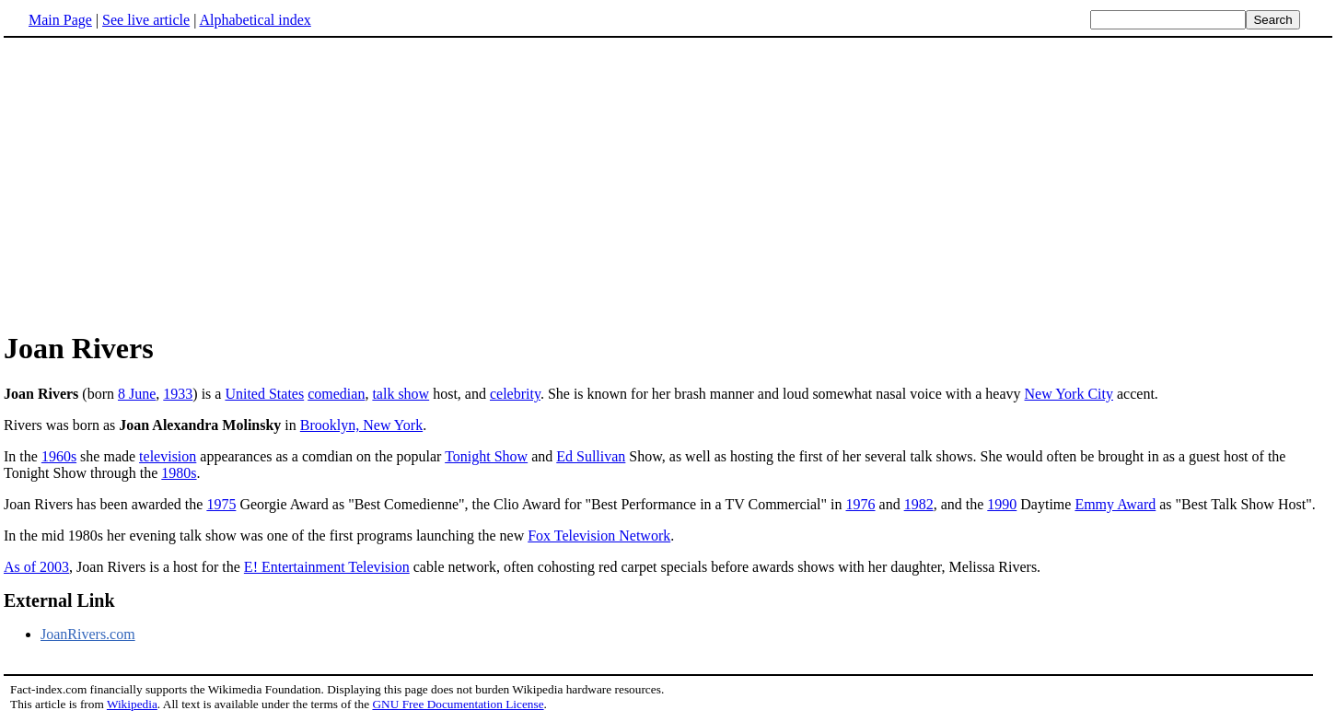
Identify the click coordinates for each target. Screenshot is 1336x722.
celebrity (515, 394)
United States (264, 394)
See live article (146, 20)
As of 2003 (36, 567)
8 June (137, 394)
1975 (221, 504)
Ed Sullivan (590, 456)
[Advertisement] (668, 183)
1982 (919, 504)
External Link (59, 600)
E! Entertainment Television (327, 567)
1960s (58, 456)
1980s (178, 473)
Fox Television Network (599, 535)
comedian (336, 394)
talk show (400, 394)
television (167, 456)
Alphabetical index (254, 20)
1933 (177, 394)
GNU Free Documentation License (457, 704)
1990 (1002, 504)
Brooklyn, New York (361, 425)
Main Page (60, 20)
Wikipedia (132, 704)
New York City (1069, 394)
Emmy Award (1115, 504)
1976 (861, 504)
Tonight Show (486, 456)
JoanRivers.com (88, 634)
